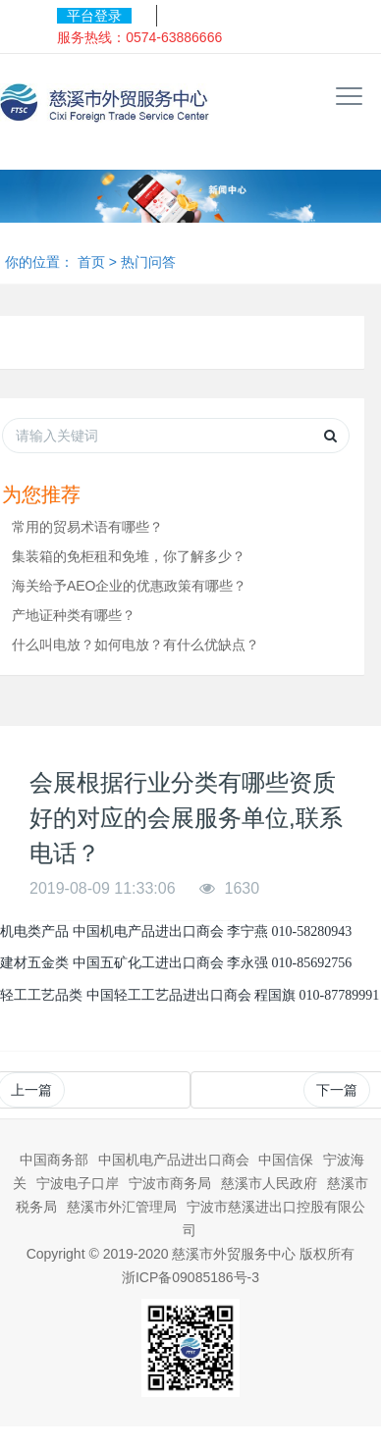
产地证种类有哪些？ (74, 615)
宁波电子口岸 (77, 1183)
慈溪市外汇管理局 (122, 1206)
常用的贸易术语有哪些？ (87, 527)
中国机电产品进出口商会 (173, 1159)
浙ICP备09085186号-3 (190, 1277)
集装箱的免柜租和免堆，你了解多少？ (128, 556)
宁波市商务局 (170, 1183)
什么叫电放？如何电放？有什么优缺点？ (135, 644)
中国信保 (285, 1159)
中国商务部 (54, 1159)
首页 (91, 262)
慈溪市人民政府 (269, 1183)
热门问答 (148, 262)
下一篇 (336, 1090)
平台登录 (94, 16)
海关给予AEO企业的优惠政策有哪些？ (129, 586)
